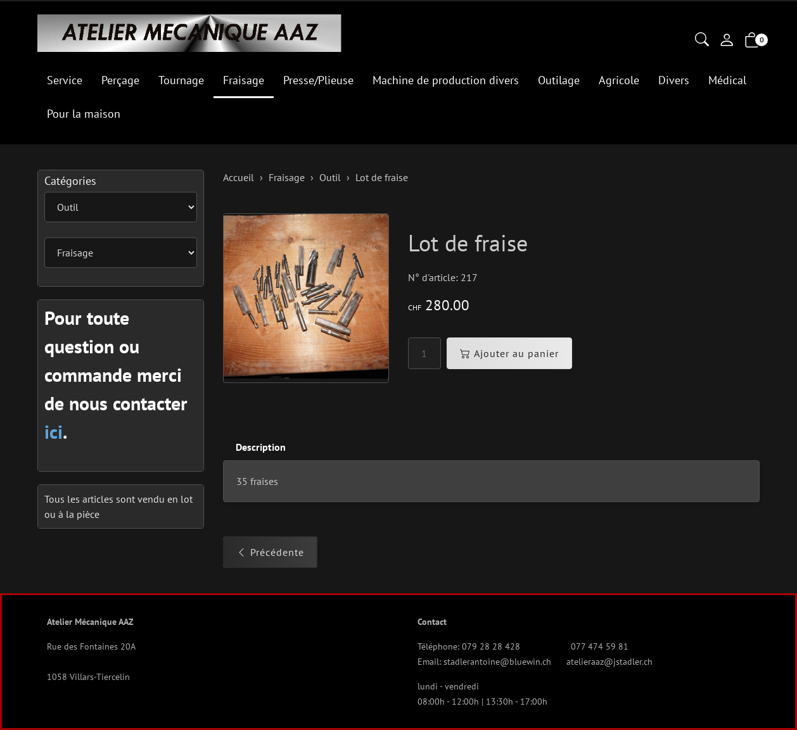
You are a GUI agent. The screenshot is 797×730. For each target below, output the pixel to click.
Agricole (619, 80)
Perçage (120, 80)
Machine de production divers (446, 80)
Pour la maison (83, 113)
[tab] (254, 447)
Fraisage (243, 80)
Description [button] (261, 447)
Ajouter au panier (509, 353)
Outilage (559, 80)
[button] (702, 40)
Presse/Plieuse (318, 80)
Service (64, 80)
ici (53, 431)
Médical (727, 80)
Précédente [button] (270, 552)
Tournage (181, 80)
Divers (673, 80)
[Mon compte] (726, 41)
